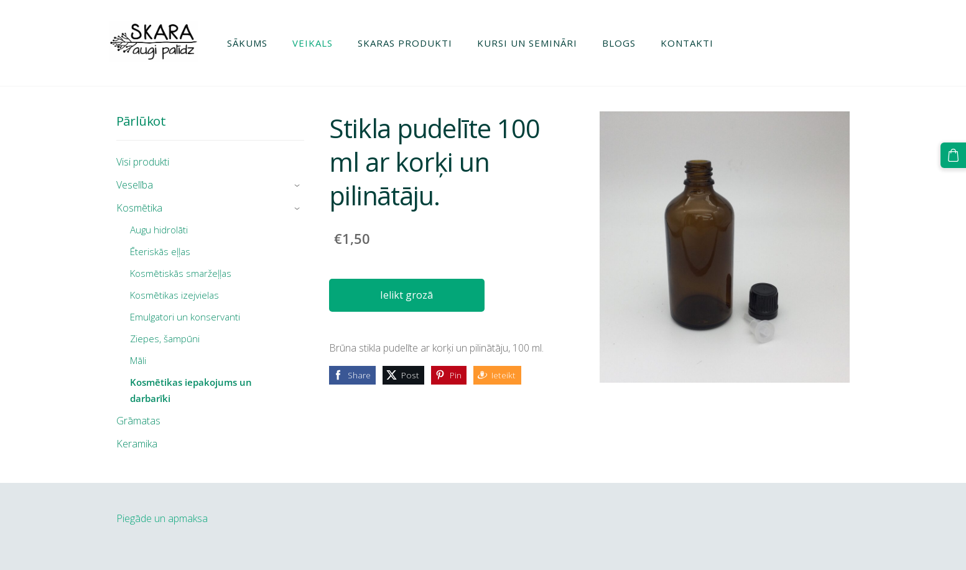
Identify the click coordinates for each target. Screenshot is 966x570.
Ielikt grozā (406, 295)
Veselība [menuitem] (134, 185)
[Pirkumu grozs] (954, 154)
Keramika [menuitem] (136, 444)
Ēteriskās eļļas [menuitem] (160, 251)
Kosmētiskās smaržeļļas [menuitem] (180, 273)
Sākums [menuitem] (254, 43)
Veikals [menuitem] (319, 43)
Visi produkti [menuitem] (142, 162)
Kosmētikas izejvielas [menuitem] (174, 295)
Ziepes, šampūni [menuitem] (165, 338)
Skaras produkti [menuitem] (412, 43)
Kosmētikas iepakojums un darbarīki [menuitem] (191, 390)
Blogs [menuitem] (626, 43)
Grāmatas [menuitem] (138, 420)
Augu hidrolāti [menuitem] (159, 229)
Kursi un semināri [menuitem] (534, 43)
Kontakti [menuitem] (693, 43)
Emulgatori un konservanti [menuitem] (185, 317)
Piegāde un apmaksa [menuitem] (162, 518)
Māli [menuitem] (138, 360)
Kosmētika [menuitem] (139, 208)
